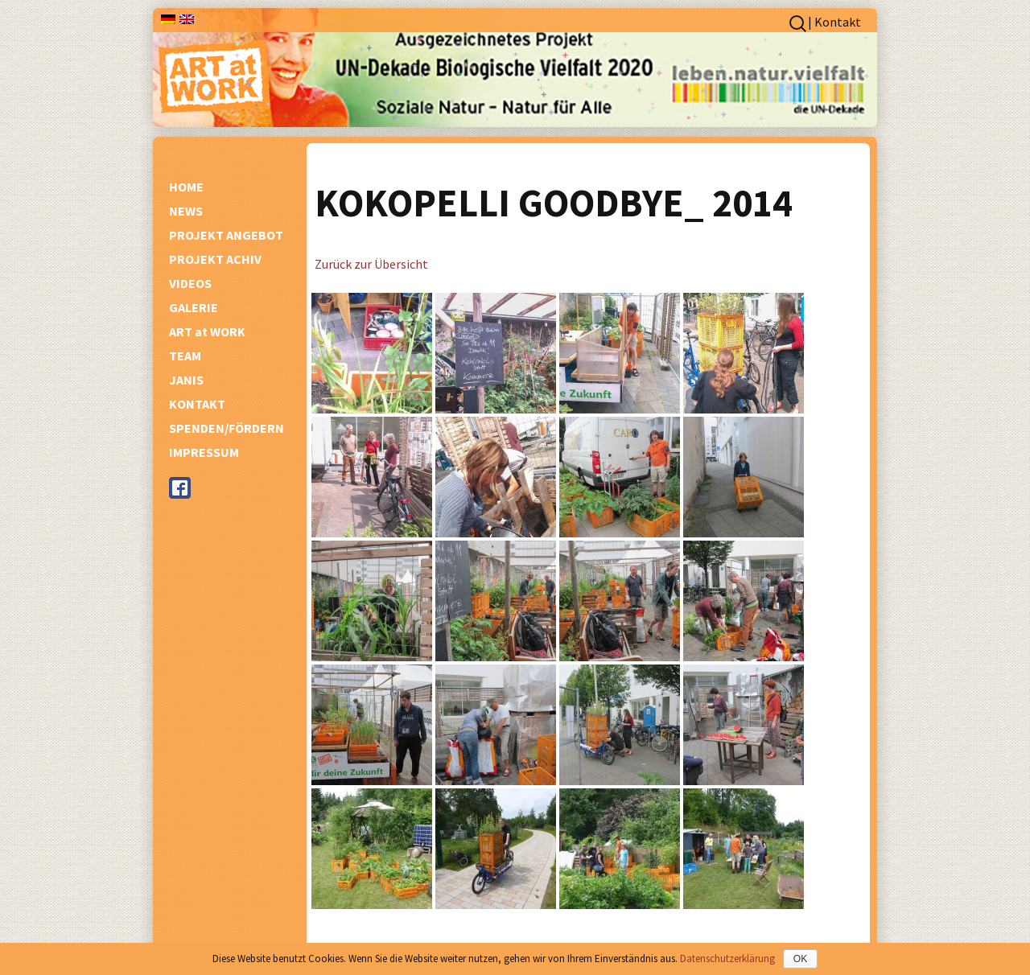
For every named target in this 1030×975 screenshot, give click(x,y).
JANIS (186, 380)
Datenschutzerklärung (727, 958)
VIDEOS (190, 283)
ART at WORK (207, 331)
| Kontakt (834, 22)
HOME (186, 187)
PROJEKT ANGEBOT (226, 235)
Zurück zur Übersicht (371, 264)
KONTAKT (197, 404)
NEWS (186, 211)
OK (800, 959)
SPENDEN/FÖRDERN (226, 428)
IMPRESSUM (204, 452)
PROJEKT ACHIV (215, 259)
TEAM (185, 356)
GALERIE (193, 307)
